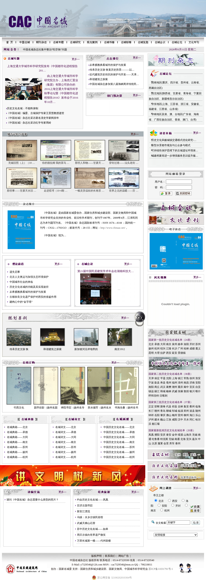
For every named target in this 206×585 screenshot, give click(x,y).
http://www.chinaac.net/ (112, 227)
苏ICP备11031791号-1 (161, 568)
